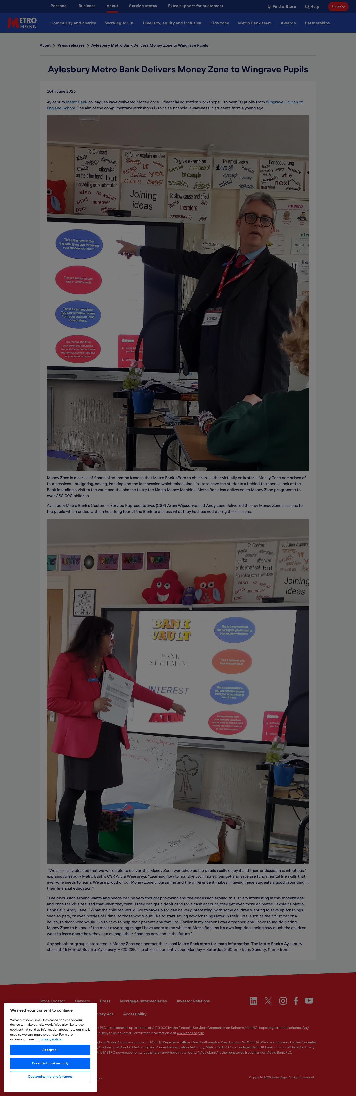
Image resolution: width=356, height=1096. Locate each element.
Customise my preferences (50, 1076)
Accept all (50, 1049)
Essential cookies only (50, 1063)
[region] (50, 1047)
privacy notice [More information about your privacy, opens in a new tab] (51, 1039)
